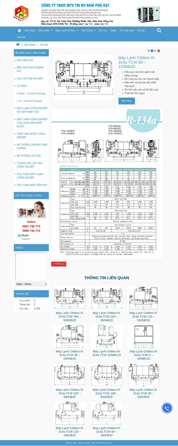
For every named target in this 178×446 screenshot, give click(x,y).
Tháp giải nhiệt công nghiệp (31, 136)
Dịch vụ (103, 30)
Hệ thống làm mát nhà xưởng (32, 146)
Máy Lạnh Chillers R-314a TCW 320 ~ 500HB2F (70, 393)
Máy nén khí (25, 60)
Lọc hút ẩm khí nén (30, 78)
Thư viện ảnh (126, 30)
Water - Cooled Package (32, 93)
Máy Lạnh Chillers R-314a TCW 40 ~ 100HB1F (107, 431)
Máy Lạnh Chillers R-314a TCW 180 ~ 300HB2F (107, 393)
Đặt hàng (127, 100)
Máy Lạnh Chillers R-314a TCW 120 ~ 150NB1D (143, 316)
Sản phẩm (45, 30)
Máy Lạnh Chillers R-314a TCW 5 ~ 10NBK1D (143, 355)
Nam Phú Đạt (84, 443)
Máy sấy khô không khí (30, 69)
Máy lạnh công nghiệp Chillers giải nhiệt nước (32, 123)
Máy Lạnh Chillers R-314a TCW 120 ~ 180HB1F (70, 431)
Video (113, 30)
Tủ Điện (22, 86)
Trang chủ (19, 30)
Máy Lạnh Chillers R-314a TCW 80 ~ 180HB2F (143, 393)
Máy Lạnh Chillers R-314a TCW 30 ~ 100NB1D (70, 355)
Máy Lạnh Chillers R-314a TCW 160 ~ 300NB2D (107, 316)
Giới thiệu (30, 30)
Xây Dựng (88, 30)
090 (24, 226)
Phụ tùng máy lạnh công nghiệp (30, 176)
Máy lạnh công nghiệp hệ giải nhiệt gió (32, 110)
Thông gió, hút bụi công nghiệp (30, 165)
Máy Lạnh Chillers (66, 30)
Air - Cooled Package (30, 101)
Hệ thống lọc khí (29, 155)
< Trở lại (59, 264)
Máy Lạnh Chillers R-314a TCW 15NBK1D (106, 353)
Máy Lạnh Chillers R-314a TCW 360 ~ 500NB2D (70, 316)
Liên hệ (21, 37)
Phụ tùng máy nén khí (32, 185)
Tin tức (141, 30)
